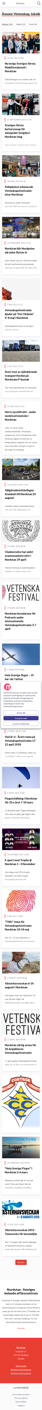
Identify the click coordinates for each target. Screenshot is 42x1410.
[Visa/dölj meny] (3, 3)
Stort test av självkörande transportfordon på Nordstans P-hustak (21, 375)
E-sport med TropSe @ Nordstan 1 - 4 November (20, 862)
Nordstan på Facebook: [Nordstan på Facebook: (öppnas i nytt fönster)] (21, 1373)
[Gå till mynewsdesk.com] (21, 1387)
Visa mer (21, 1262)
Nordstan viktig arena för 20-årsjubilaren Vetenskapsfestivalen (20, 1048)
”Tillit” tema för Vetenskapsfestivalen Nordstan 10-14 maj (18, 925)
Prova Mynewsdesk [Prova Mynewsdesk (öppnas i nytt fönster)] (21, 1394)
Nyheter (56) (7, 24)
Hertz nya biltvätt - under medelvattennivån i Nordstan (20, 415)
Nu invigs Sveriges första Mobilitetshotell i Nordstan (20, 67)
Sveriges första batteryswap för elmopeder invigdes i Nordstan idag (17, 131)
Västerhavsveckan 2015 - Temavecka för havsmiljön (21, 1232)
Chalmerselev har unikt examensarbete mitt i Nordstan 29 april (19, 555)
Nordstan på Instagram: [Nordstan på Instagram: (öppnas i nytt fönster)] (21, 1369)
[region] (21, 705)
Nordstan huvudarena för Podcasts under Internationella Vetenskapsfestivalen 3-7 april (20, 621)
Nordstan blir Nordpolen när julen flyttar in (19, 250)
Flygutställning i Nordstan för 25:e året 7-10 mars (21, 800)
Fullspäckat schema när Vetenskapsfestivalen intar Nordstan (19, 190)
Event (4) (33, 24)
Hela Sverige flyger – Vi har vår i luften (19, 677)
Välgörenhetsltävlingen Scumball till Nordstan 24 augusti (20, 494)
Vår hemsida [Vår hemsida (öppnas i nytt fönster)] (21, 1366)
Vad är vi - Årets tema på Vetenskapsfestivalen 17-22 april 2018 (20, 740)
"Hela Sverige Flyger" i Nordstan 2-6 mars (18, 1170)
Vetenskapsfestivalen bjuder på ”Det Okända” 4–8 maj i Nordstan (19, 313)
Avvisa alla (21, 713)
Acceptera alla (21, 718)
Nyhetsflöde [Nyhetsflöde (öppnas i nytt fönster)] (21, 1401)
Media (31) (21, 24)
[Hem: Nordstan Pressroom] (20, 3)
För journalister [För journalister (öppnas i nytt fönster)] (21, 1398)
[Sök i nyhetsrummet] (39, 3)
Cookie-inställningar (21, 724)
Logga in (21, 1405)
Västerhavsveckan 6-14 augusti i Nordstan (19, 985)
